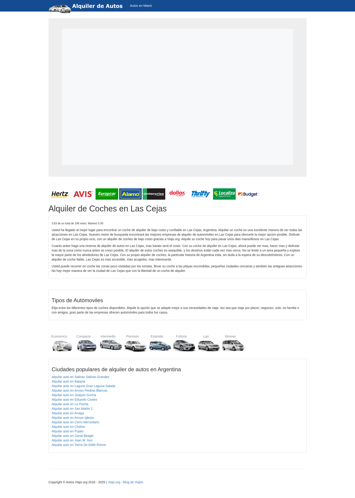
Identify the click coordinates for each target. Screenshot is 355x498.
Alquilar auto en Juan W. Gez (72, 440)
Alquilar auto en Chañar (68, 427)
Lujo (205, 343)
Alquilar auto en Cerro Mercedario (75, 422)
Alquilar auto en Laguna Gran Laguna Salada (83, 386)
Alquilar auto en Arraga (68, 413)
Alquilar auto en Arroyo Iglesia (73, 417)
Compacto (83, 343)
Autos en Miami (141, 5)
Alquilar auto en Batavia (68, 381)
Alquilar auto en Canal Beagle (73, 436)
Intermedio (108, 343)
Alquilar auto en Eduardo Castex (74, 399)
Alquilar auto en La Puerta (70, 404)
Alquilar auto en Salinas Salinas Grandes (80, 377)
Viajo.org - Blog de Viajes (125, 482)
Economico (59, 343)
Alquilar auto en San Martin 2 (72, 408)
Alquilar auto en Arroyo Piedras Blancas (80, 390)
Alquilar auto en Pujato (68, 431)
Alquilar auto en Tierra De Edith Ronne (79, 445)
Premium (132, 343)
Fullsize (181, 343)
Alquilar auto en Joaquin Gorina (74, 395)
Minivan (230, 343)
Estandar (157, 343)
